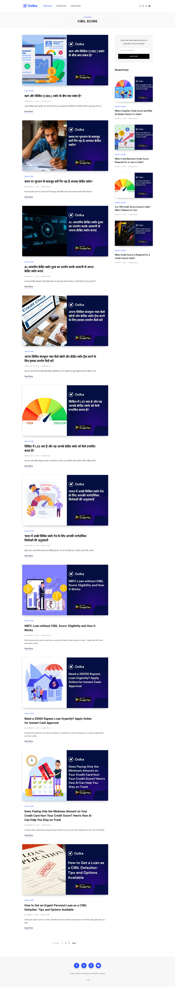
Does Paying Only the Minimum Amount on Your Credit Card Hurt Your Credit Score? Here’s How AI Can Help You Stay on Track (58, 821)
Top (87, 986)
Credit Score (120, 106)
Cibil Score (29, 91)
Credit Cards (120, 250)
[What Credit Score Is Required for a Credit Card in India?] (134, 232)
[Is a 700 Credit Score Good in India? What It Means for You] (134, 185)
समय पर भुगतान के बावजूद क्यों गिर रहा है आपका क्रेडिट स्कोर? (59, 182)
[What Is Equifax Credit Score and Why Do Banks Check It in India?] (134, 89)
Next (75, 949)
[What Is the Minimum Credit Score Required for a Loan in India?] (134, 137)
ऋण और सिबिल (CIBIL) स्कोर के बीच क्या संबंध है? (53, 96)
